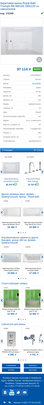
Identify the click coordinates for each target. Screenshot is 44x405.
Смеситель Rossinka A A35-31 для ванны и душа (33, 351)
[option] (11, 172)
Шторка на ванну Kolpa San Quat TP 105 (33, 310)
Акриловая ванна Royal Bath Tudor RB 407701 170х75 (33, 223)
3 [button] (23, 232)
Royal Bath (36, 83)
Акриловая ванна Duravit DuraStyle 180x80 (33, 269)
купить (37, 69)
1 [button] (18, 232)
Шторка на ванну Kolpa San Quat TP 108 (11, 310)
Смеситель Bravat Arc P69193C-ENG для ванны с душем (11, 351)
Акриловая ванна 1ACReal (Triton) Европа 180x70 (11, 269)
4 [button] (25, 232)
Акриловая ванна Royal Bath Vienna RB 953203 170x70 (11, 223)
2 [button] (21, 232)
